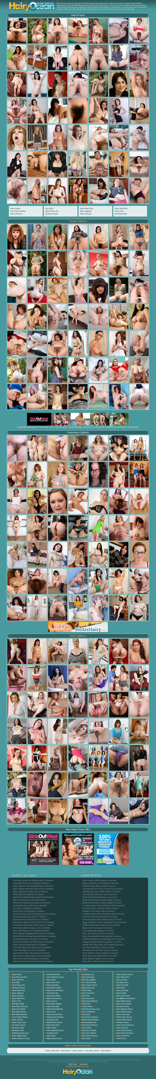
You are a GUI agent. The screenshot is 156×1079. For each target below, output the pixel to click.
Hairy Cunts (52, 1028)
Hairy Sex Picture (54, 998)
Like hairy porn (87, 998)
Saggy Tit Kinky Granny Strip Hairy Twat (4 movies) (104, 922)
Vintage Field (52, 1033)
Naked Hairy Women (90, 1020)
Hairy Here (120, 988)
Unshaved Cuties (54, 988)
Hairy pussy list (88, 988)
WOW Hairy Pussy (54, 1022)
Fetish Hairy (86, 990)
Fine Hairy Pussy (19, 1012)
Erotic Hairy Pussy (124, 1030)
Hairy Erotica (121, 980)
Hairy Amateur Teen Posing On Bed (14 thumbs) (33, 886)
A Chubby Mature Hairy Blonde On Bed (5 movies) (103, 914)
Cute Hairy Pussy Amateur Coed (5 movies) (100, 908)
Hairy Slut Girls (53, 1025)
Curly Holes (86, 1028)
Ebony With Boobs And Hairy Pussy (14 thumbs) (33, 942)
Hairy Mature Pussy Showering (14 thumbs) (31, 953)
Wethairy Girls (18, 1030)
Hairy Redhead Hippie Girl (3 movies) (98, 959)
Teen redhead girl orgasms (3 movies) (97, 931)
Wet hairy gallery (88, 980)
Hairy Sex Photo (18, 1009)
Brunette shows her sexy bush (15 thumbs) (30, 939)
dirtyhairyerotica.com (90, 1009)
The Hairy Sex (52, 993)
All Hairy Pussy (51, 214)
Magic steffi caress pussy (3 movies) (97, 928)
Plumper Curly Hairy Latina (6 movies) (98, 911)
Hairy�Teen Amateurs (125, 998)
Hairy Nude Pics (53, 974)
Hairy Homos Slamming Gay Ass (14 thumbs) (32, 956)
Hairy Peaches (53, 985)
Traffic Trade (72, 1064)
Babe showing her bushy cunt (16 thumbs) (30, 892)
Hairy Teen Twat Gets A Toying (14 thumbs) (31, 883)
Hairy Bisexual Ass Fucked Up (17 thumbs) (31, 919)
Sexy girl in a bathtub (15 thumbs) (27, 908)
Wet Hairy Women (19, 1014)
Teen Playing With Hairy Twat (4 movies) (99, 894)
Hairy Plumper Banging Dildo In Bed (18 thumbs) (33, 933)
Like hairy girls (53, 1006)
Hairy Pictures (122, 1028)
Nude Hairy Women (55, 1009)
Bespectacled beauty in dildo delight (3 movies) (102, 900)
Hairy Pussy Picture (55, 1017)
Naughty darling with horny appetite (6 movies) (102, 942)
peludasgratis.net (88, 1022)
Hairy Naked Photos (55, 1030)
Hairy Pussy (52, 1001)
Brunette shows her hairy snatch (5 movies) (100, 950)
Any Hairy (49, 208)
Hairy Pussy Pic (51, 211)
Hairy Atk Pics (16, 214)
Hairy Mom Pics (86, 208)
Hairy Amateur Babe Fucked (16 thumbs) (30, 945)
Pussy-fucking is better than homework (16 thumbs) (34, 914)
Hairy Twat (51, 1036)
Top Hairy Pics (122, 982)
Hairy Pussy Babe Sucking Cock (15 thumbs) (31, 928)
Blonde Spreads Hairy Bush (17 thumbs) (29, 917)
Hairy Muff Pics (121, 208)
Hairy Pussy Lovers (124, 974)
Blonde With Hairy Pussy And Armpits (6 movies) (103, 945)
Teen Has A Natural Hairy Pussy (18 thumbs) (31, 903)
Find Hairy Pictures (89, 1025)
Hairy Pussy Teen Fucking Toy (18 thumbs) (31, 959)
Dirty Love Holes (54, 996)
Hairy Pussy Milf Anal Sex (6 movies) (98, 961)
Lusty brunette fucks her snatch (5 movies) (100, 917)
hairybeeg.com (87, 974)
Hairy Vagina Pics (19, 1036)
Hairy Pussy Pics (19, 1022)
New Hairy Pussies (20, 1006)
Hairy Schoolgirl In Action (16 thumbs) (29, 950)
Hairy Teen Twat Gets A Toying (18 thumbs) (31, 931)
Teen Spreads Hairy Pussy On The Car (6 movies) (102, 889)
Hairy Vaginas (86, 211)
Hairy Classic (17, 1020)
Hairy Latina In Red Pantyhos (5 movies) (99, 880)
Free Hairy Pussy (88, 982)
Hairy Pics (85, 996)
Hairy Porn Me (122, 985)
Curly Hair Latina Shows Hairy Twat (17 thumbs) (33, 925)
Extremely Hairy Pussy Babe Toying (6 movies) (102, 919)
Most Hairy (51, 980)
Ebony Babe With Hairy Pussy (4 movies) (99, 897)
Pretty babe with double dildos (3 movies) (99, 956)
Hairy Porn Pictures (55, 990)
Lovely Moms (87, 1006)
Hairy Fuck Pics (88, 993)
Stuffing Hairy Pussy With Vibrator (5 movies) (101, 892)
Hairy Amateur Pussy (21, 1038)
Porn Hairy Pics (122, 977)
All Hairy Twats (122, 1022)
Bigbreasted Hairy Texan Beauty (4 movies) (100, 883)
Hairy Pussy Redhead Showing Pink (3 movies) (101, 936)
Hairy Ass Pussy (123, 996)
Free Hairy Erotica (18, 211)
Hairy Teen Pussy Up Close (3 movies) (98, 933)
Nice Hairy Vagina (54, 1004)
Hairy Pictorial (122, 990)
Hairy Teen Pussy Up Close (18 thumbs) (29, 900)
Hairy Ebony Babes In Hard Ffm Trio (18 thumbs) (33, 922)
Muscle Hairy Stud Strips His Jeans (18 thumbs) (33, 961)
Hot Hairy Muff (121, 214)
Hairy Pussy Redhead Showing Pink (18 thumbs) (33, 897)
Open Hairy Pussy (124, 1012)
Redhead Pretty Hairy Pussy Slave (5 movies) (101, 925)
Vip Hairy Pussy (18, 1025)
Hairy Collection (88, 1012)
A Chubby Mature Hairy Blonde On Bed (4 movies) (103, 905)
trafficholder (84, 1064)
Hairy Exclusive (88, 977)
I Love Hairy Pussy (20, 1017)
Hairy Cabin (121, 993)
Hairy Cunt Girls (123, 1014)
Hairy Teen (121, 1038)
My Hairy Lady (18, 1028)
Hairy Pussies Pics (55, 1014)
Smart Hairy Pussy (124, 1020)
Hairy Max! (85, 1014)
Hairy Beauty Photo (124, 1009)
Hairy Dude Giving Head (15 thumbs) (28, 911)
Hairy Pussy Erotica (124, 1033)
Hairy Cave (86, 1004)
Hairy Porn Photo (88, 1033)
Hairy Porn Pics (53, 982)
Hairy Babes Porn (123, 1001)
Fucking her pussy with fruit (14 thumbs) (30, 905)
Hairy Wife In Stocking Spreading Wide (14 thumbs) (34, 936)
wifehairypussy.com (20, 1033)
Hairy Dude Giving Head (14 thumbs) (28, 894)
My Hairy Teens (122, 1006)
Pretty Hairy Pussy (124, 1017)
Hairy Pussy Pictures (125, 1025)
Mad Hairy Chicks (88, 1030)
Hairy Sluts (86, 1038)
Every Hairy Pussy (89, 985)
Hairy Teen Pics (122, 1036)
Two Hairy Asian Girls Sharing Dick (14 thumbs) (33, 880)
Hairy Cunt (119, 211)
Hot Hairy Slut (52, 1020)
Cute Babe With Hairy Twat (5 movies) (98, 947)
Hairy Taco (51, 1012)
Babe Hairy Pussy (54, 1038)
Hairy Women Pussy (55, 977)
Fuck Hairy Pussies (89, 1017)
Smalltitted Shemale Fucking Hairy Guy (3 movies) (103, 939)
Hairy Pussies (86, 214)
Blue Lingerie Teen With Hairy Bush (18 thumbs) (33, 889)
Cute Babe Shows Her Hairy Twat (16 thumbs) (32, 947)
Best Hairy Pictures (89, 1036)
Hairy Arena (15, 208)
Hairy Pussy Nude (123, 1004)
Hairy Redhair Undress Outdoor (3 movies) (100, 953)
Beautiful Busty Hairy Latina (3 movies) (99, 886)
